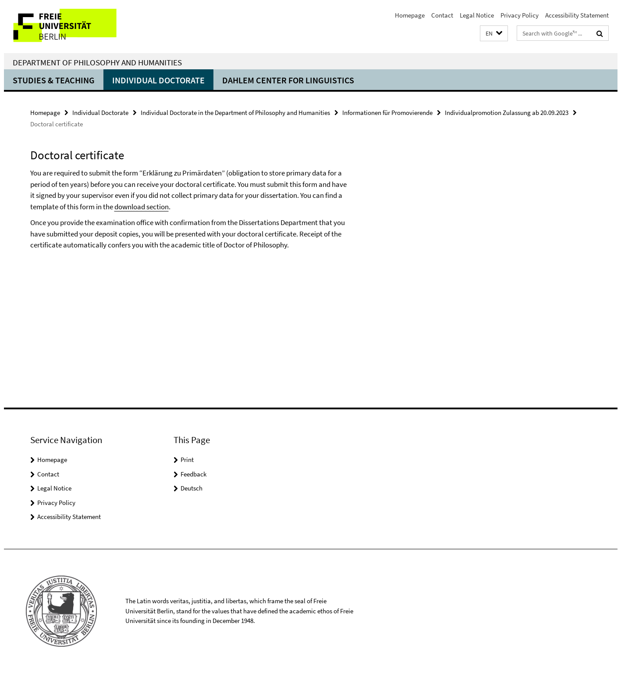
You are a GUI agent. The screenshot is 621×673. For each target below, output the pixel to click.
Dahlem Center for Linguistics (288, 80)
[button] (494, 33)
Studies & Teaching (54, 80)
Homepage (410, 15)
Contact (442, 15)
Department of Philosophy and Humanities (97, 62)
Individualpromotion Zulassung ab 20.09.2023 (506, 112)
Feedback (193, 474)
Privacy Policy (519, 15)
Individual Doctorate (158, 80)
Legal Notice (477, 15)
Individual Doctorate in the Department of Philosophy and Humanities (235, 112)
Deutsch (191, 488)
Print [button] (187, 459)
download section (141, 206)
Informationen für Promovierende (387, 112)
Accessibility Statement (577, 15)
